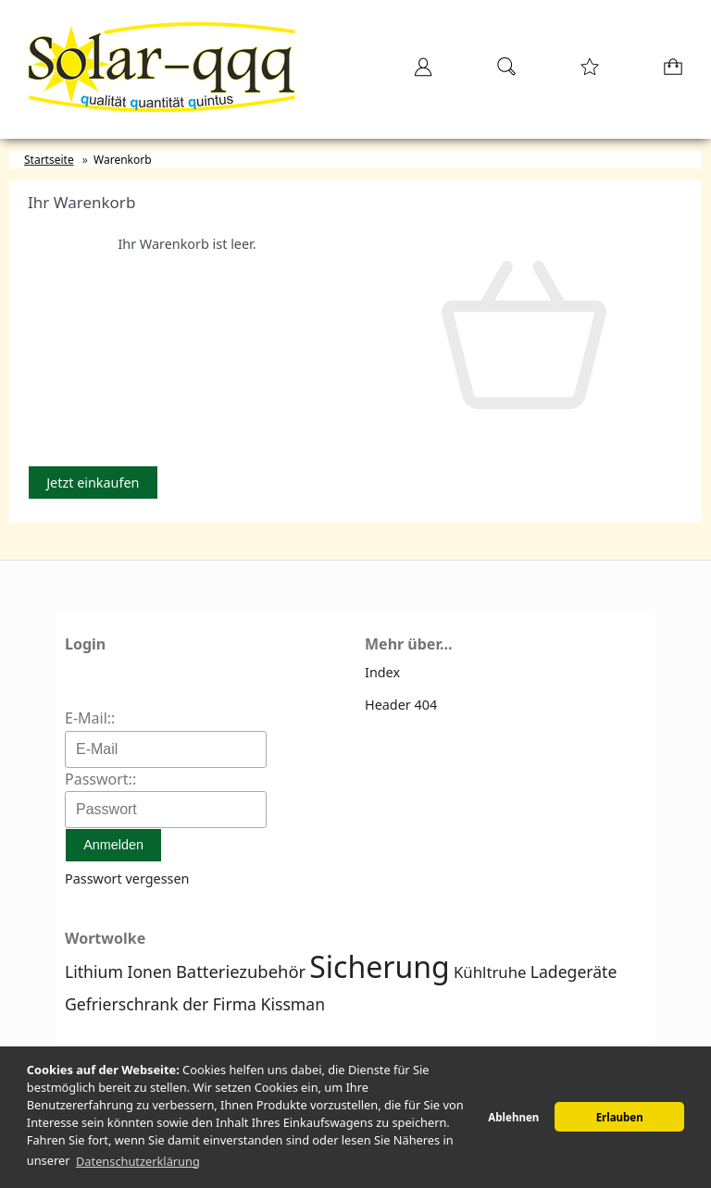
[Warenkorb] (669, 72)
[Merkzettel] (584, 72)
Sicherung (379, 966)
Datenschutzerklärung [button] (138, 1161)
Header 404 (401, 704)
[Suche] (501, 72)
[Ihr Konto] (417, 72)
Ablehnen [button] (513, 1117)
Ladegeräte (573, 971)
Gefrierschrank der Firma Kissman (195, 1004)
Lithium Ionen (118, 971)
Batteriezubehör (241, 971)
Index (382, 672)
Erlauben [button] (619, 1117)
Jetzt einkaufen (92, 482)
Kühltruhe (490, 972)
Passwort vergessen (127, 878)
